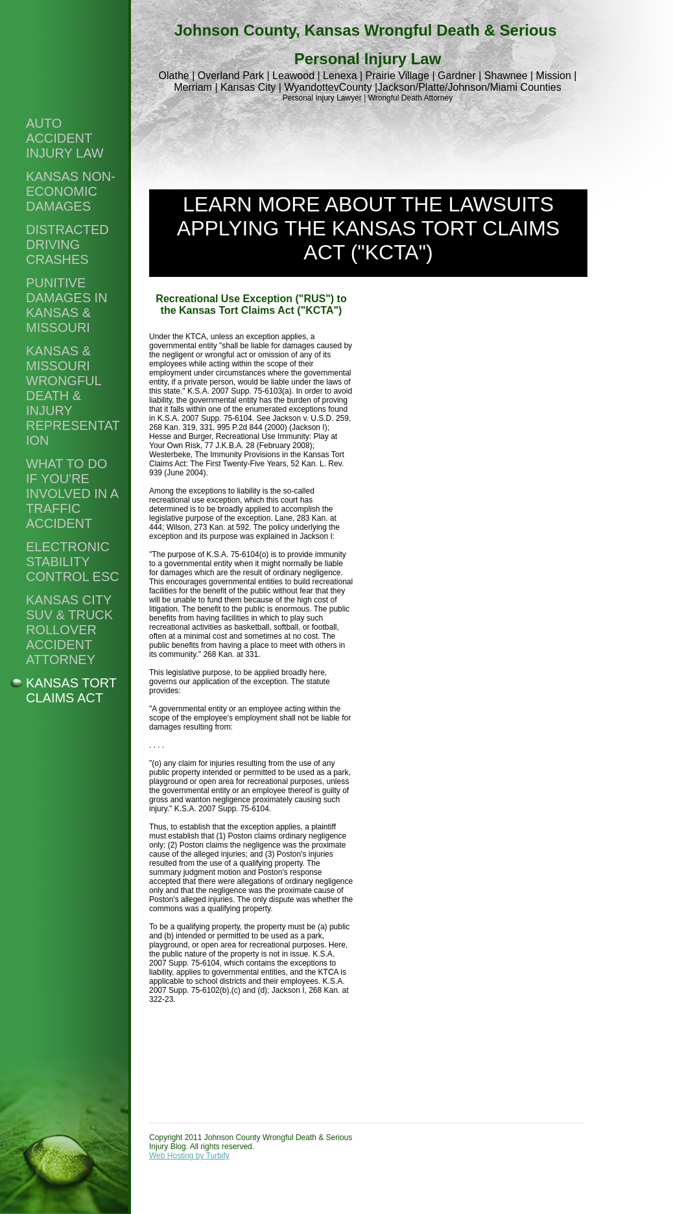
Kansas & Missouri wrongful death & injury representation (73, 395)
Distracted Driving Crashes (67, 244)
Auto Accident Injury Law (65, 138)
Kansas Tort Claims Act (71, 690)
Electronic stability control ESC (72, 562)
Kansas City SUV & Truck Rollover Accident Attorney (69, 630)
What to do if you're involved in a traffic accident (72, 493)
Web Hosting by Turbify (189, 1155)
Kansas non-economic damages (70, 191)
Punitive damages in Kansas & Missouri (67, 305)
